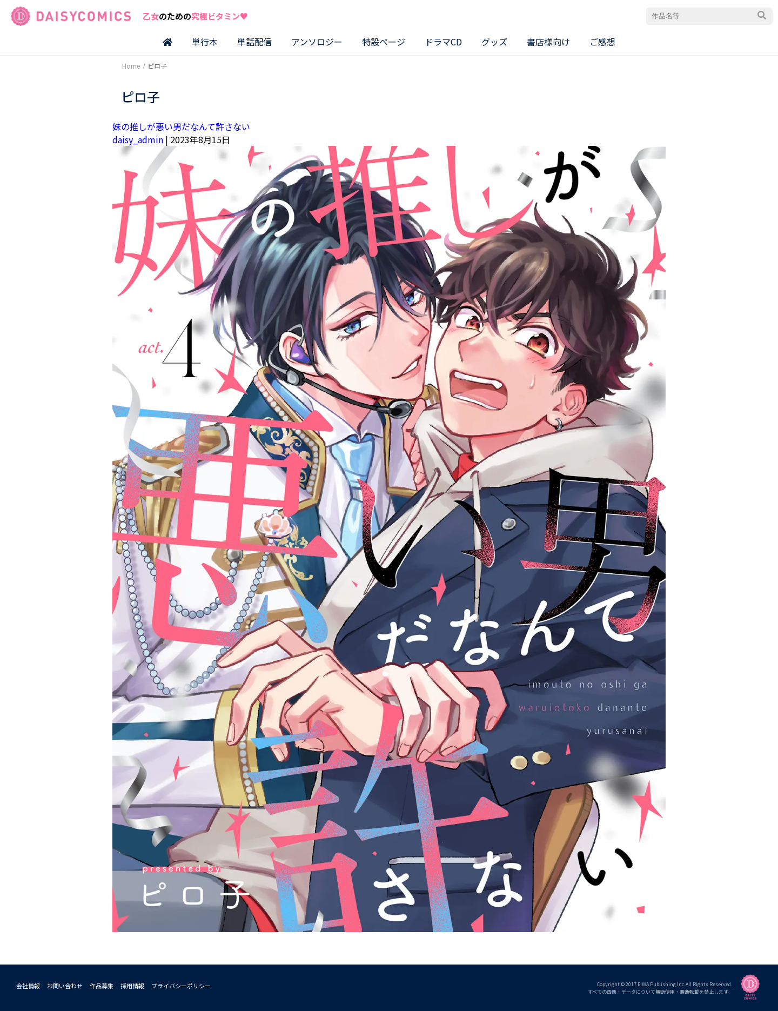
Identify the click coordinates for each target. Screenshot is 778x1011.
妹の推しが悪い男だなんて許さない (181, 126)
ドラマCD (443, 41)
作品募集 (101, 985)
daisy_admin (137, 139)
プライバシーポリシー (181, 985)
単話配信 (254, 41)
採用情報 (132, 985)
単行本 (205, 41)
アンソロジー (317, 41)
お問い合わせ (65, 985)
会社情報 (28, 985)
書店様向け (548, 41)
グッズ (494, 41)
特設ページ (383, 41)
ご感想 (602, 41)
